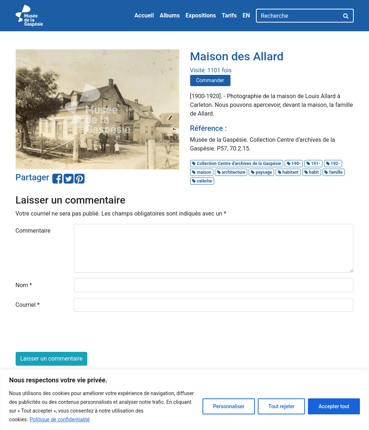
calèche (202, 181)
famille (333, 172)
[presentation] (71, 332)
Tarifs (229, 15)
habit (311, 172)
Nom (24, 285)
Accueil (144, 15)
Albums (170, 15)
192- (333, 163)
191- (313, 163)
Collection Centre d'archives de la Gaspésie (236, 163)
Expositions (200, 15)
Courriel (28, 304)
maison (201, 172)
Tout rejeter (281, 406)
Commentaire (33, 230)
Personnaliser (228, 406)
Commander (210, 80)
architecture (231, 172)
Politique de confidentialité (60, 419)
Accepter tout (333, 406)
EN (246, 15)
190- (294, 163)
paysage (261, 172)
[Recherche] (297, 16)
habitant (288, 172)
